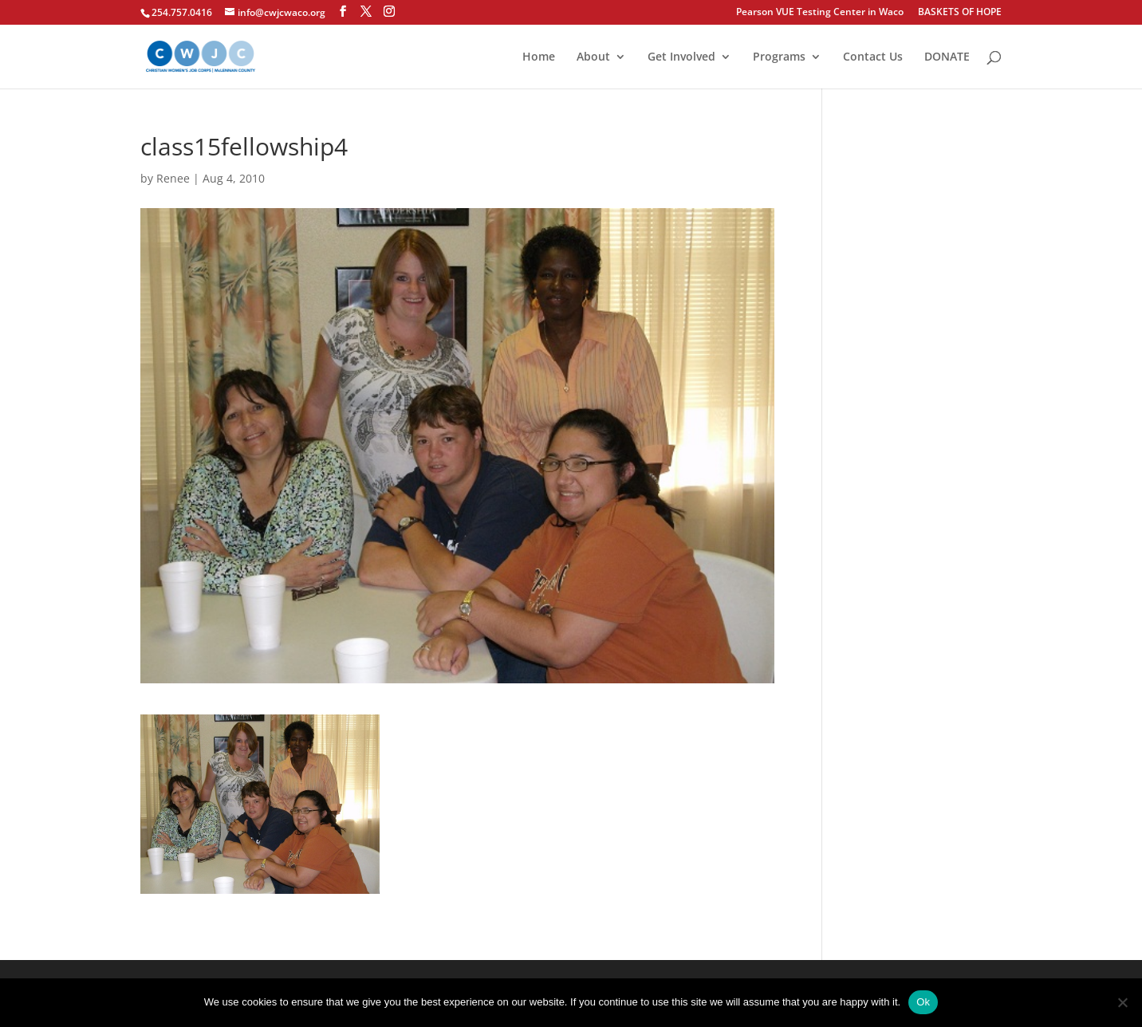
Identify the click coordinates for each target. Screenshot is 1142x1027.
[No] (1122, 1002)
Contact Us (873, 57)
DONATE (947, 57)
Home (538, 57)
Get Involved (681, 57)
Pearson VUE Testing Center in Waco (820, 12)
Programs (779, 57)
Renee (173, 178)
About (593, 57)
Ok (923, 1002)
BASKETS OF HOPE (960, 12)
